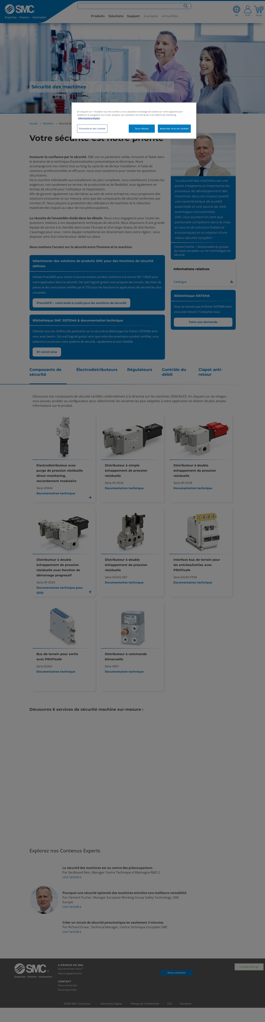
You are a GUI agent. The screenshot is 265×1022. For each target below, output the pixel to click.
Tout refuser (142, 128)
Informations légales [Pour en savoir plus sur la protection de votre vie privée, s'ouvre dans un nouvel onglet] (89, 118)
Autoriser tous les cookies (174, 128)
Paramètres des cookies (92, 128)
